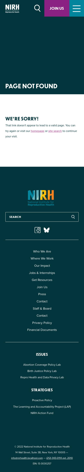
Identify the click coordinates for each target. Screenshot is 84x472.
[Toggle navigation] (76, 8)
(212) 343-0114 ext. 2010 (59, 458)
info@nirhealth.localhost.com (27, 458)
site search (55, 131)
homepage (37, 131)
